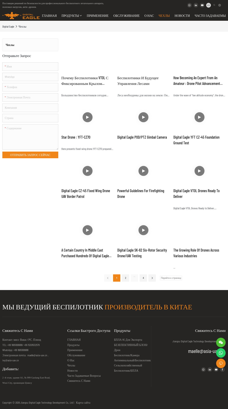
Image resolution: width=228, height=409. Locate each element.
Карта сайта (82, 402)
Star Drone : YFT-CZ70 (75, 137)
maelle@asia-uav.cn (37, 355)
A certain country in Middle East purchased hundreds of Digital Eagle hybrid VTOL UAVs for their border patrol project (85, 253)
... (134, 276)
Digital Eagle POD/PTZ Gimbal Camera (142, 137)
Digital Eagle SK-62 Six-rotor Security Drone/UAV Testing (142, 253)
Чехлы (22, 26)
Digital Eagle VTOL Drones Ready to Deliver (196, 193)
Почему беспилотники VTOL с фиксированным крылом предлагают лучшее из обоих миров (86, 80)
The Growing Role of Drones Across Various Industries (196, 253)
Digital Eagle (8, 26)
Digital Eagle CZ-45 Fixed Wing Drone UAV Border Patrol (85, 193)
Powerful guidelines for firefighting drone (140, 193)
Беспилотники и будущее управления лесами (138, 80)
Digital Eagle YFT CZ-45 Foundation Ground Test (196, 140)
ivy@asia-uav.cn (10, 360)
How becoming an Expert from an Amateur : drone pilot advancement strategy (196, 80)
